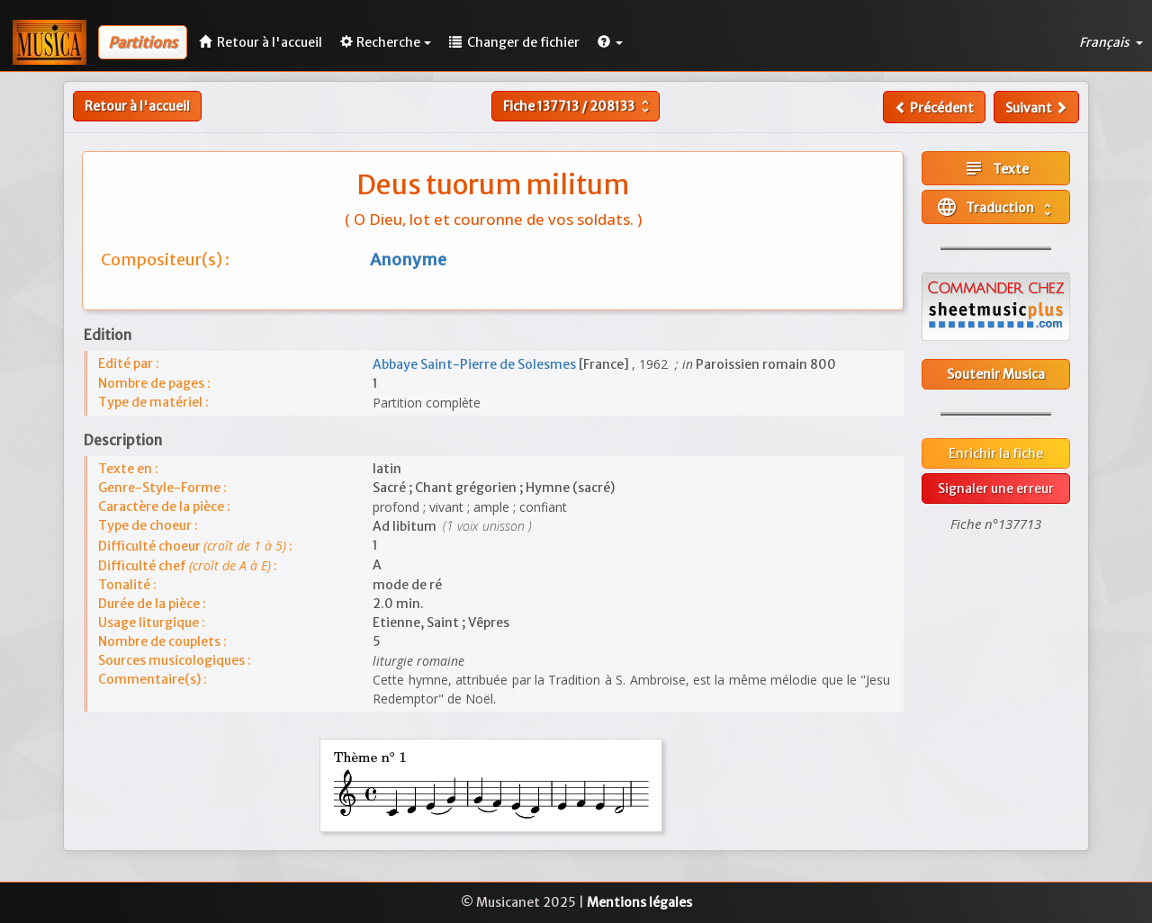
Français (1111, 42)
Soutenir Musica (996, 374)
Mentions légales (639, 902)
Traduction (996, 207)
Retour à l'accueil (137, 106)
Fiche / (578, 106)
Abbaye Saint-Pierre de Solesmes (476, 364)
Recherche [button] (385, 42)
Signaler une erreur (996, 488)
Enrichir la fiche (996, 453)
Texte (996, 168)
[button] (610, 42)
